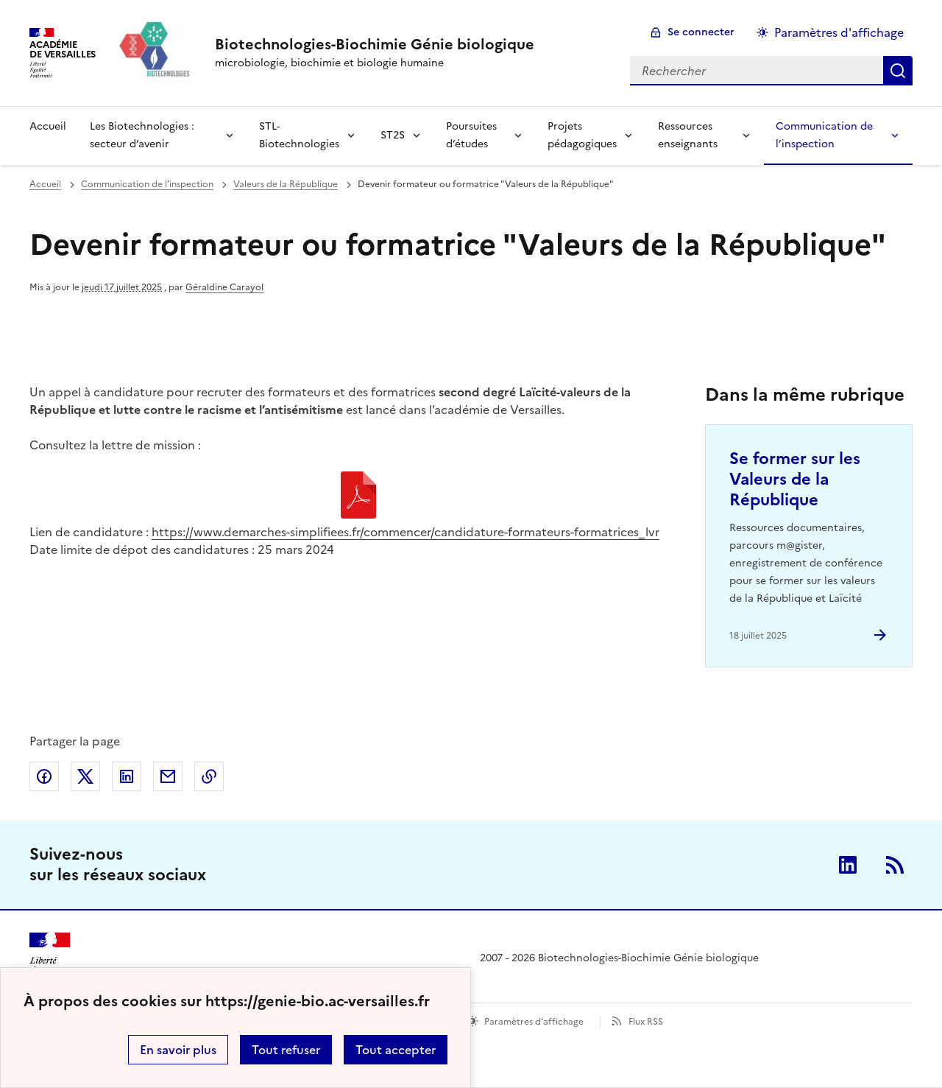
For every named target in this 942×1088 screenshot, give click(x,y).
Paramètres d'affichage (534, 1021)
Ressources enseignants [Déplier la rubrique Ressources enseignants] (688, 135)
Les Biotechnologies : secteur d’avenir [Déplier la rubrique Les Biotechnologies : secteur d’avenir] (142, 135)
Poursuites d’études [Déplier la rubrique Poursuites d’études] (471, 135)
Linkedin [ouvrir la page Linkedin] (847, 864)
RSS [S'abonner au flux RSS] (895, 864)
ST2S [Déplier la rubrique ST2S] (392, 135)
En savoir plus (178, 1050)
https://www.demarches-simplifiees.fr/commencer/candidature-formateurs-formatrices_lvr (405, 532)
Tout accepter (395, 1050)
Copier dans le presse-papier (209, 776)
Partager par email (168, 776)
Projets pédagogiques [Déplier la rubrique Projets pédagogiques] (582, 135)
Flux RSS (645, 1021)
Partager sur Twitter (85, 776)
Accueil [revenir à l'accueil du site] (47, 126)
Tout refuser (286, 1050)
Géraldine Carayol (224, 287)
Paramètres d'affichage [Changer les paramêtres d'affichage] (839, 32)
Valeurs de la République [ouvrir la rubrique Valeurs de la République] (285, 184)
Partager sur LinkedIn (126, 776)
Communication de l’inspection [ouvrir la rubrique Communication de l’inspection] (147, 184)
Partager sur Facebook (44, 776)
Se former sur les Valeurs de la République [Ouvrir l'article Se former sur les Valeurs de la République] (794, 479)
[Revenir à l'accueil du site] (49, 959)
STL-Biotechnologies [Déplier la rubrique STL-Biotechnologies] (299, 135)
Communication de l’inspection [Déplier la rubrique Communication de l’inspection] (824, 135)
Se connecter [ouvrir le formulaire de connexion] (700, 32)
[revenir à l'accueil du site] (374, 44)
